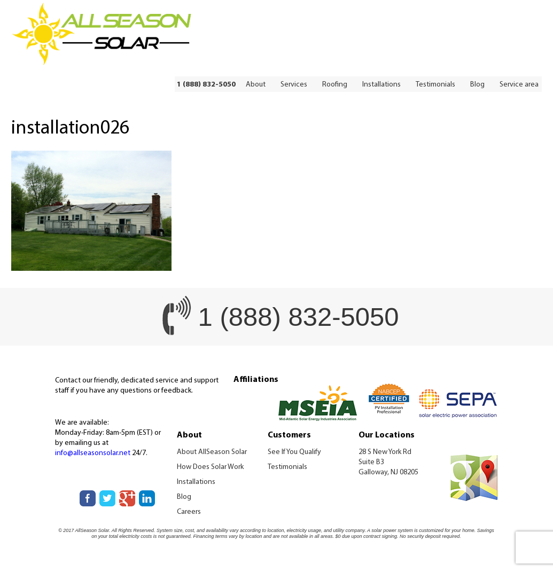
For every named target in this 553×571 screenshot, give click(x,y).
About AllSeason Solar (212, 452)
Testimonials (435, 85)
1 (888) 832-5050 (206, 85)
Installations (381, 85)
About (256, 85)
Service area (519, 85)
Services (294, 85)
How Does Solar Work (210, 467)
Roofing (334, 85)
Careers (189, 512)
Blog (477, 85)
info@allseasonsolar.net (92, 453)
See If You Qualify (294, 452)
